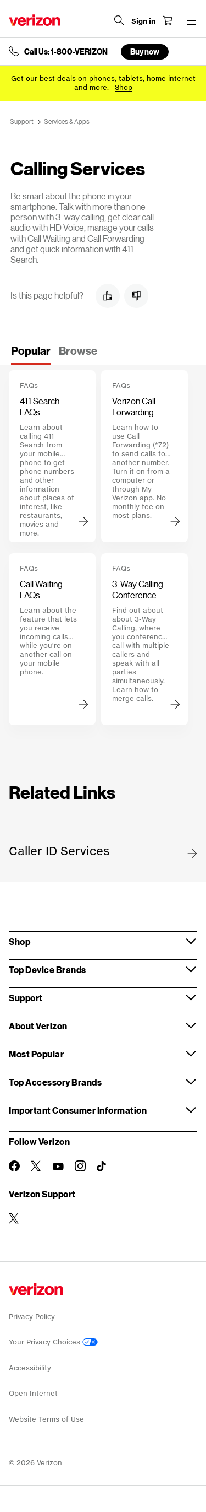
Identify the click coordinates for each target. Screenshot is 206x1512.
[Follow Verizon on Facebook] (14, 1165)
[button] (108, 296)
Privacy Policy (32, 1317)
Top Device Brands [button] (47, 969)
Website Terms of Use (46, 1419)
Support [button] (26, 997)
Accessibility (30, 1368)
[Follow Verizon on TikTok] (102, 1166)
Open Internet (33, 1393)
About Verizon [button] (38, 1025)
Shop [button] (19, 941)
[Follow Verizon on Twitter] (36, 1165)
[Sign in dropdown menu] (143, 21)
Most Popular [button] (36, 1054)
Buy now (144, 51)
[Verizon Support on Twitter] (14, 1218)
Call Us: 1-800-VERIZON (66, 52)
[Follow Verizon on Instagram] (80, 1165)
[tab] (31, 354)
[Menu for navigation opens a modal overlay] (192, 20)
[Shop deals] (123, 87)
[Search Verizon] (119, 20)
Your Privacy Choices (53, 1342)
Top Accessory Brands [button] (55, 1082)
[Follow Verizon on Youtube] (58, 1166)
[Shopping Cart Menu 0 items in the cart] (167, 20)
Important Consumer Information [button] (78, 1110)
